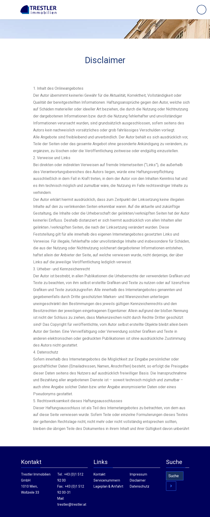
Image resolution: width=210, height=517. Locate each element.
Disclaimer (138, 480)
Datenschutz (139, 486)
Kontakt (99, 474)
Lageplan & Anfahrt (108, 486)
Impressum (138, 474)
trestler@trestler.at (71, 504)
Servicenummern (107, 480)
